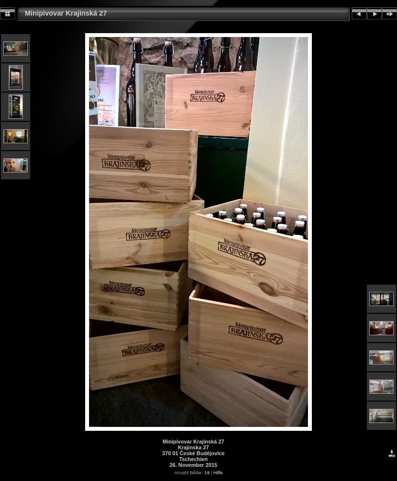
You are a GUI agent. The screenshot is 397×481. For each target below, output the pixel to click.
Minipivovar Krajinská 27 (66, 13)
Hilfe (218, 472)
